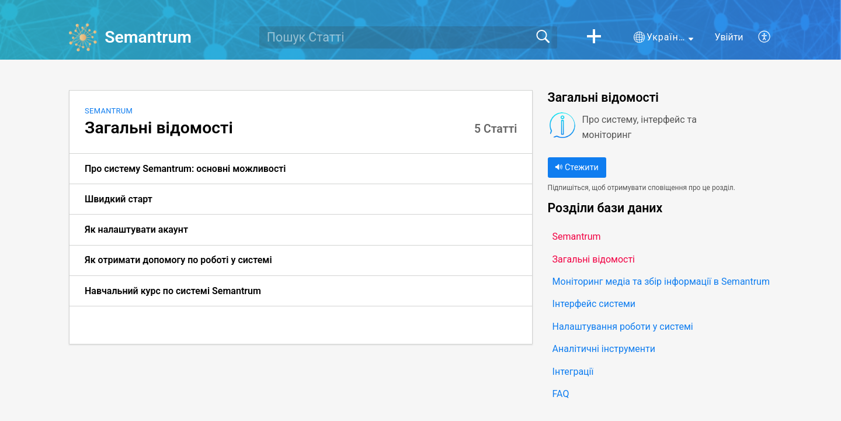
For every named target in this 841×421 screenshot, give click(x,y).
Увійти (729, 37)
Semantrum (109, 110)
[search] (408, 37)
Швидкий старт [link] (118, 199)
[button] (594, 37)
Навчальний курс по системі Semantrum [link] (173, 290)
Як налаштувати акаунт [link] (136, 229)
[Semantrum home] (83, 37)
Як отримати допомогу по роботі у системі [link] (178, 259)
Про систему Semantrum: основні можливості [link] (185, 168)
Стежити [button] (576, 167)
